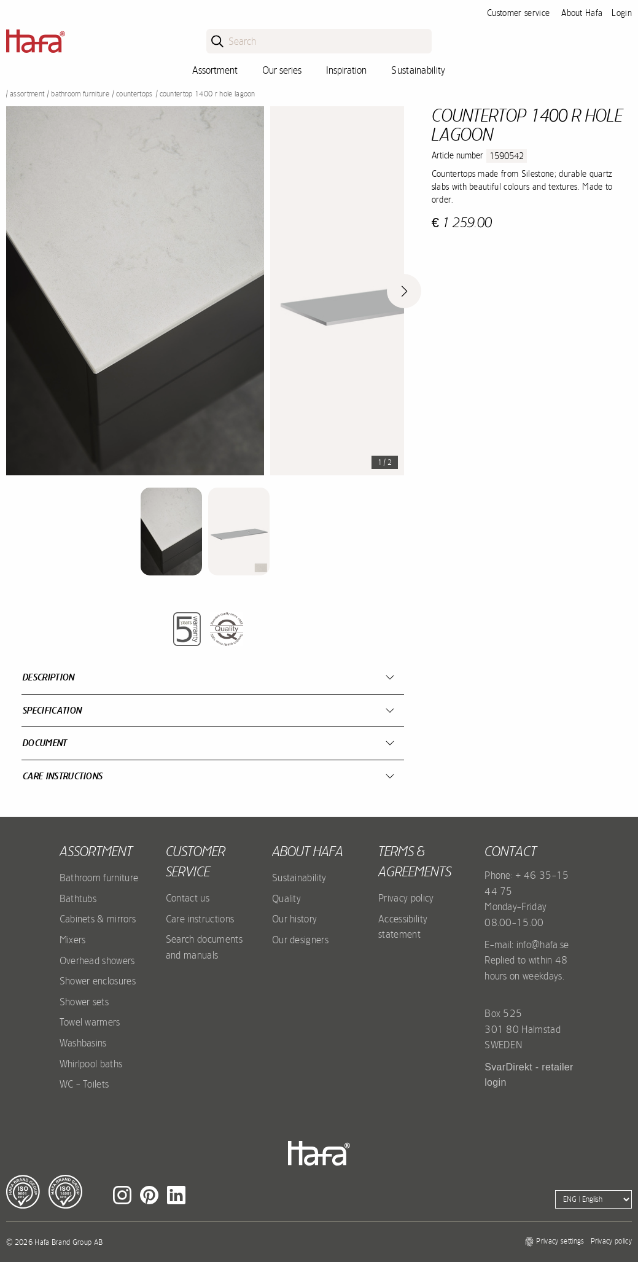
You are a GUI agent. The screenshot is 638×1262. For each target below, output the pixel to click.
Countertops (134, 94)
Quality (286, 898)
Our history (294, 918)
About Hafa (581, 13)
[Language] (593, 1199)
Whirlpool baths (91, 1063)
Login (622, 13)
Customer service (518, 13)
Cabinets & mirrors (98, 918)
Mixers (73, 939)
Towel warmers (90, 1021)
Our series (281, 70)
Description (49, 677)
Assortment (215, 70)
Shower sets (84, 1001)
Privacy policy (406, 897)
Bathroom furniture (80, 94)
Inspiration (346, 70)
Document (45, 743)
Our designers (300, 939)
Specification (52, 710)
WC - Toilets (84, 1083)
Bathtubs (78, 898)
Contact (510, 851)
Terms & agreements (414, 861)
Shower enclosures (98, 980)
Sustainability (418, 70)
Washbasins (83, 1042)
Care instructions (63, 776)
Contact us (187, 897)
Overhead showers (97, 960)
